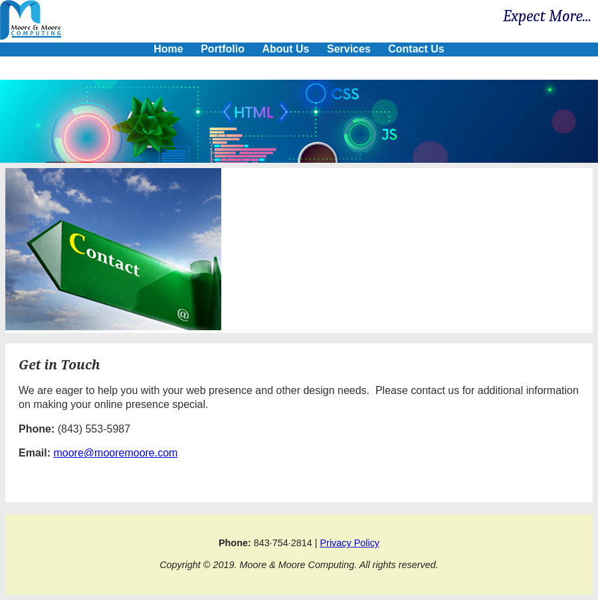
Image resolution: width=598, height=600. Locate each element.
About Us (285, 48)
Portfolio (223, 48)
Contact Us (416, 48)
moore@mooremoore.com (115, 452)
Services (349, 48)
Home (168, 48)
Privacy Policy (349, 543)
